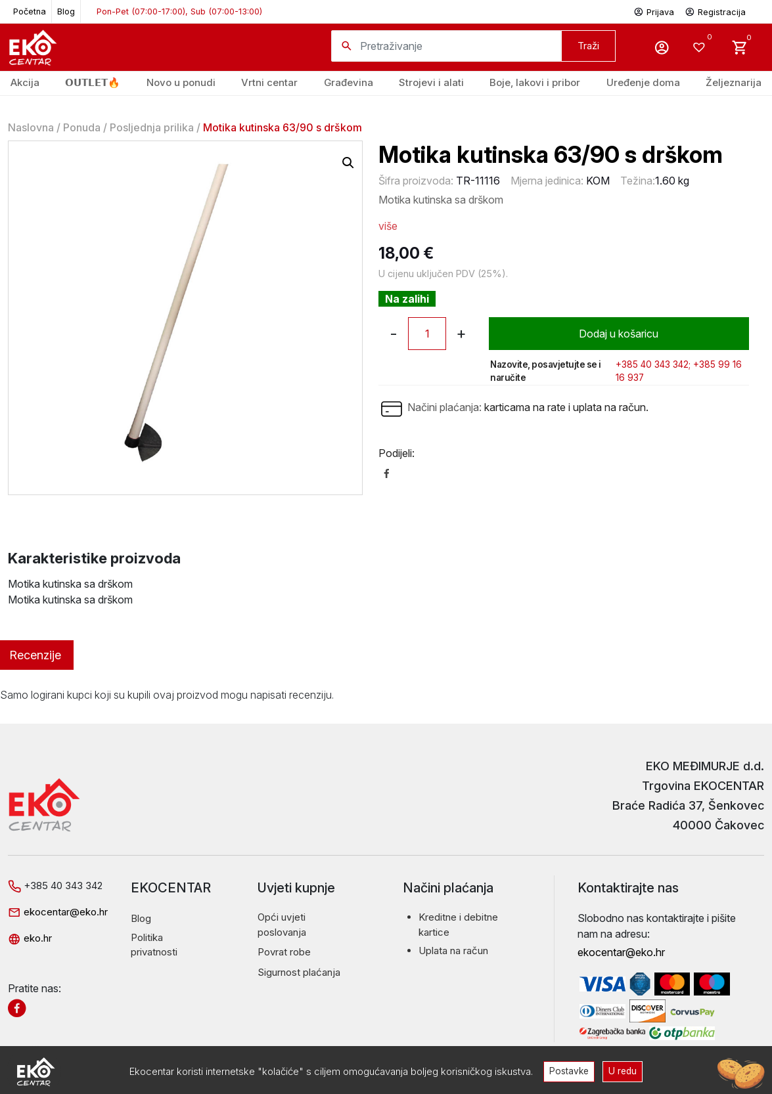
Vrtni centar (269, 82)
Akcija (25, 82)
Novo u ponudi (181, 82)
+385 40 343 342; (653, 364)
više (387, 225)
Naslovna (31, 127)
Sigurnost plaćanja (299, 972)
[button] (348, 163)
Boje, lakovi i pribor (534, 82)
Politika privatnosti (154, 945)
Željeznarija (733, 82)
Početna (29, 11)
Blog (66, 11)
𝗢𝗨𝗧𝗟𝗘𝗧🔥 (92, 82)
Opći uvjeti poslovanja (282, 924)
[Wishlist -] (700, 47)
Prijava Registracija (689, 11)
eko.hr (30, 938)
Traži (588, 45)
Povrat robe (284, 952)
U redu (622, 1071)
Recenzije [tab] (35, 655)
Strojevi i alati (431, 82)
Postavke (569, 1071)
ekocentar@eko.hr (58, 912)
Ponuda (82, 127)
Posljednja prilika (152, 127)
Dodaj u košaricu (618, 333)
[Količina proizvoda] (427, 333)
